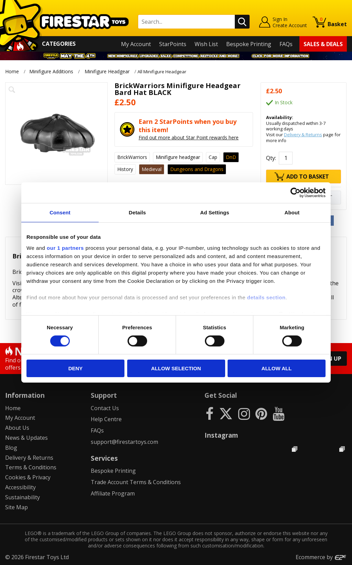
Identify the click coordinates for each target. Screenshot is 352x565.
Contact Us (105, 408)
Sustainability (22, 497)
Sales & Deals (323, 44)
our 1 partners (65, 247)
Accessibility (20, 487)
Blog (11, 447)
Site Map (16, 507)
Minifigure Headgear (107, 71)
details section (266, 297)
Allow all (277, 368)
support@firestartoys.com (124, 442)
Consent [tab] (60, 212)
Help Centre (106, 419)
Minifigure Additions (51, 71)
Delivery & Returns (303, 134)
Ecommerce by (321, 557)
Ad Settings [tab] (214, 212)
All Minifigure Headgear (167, 71)
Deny (75, 368)
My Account (136, 44)
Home (12, 71)
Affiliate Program (113, 493)
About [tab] (292, 212)
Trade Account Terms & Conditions (136, 482)
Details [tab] (137, 212)
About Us (17, 427)
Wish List (206, 44)
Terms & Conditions (30, 467)
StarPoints (172, 44)
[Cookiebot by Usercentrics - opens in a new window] (295, 193)
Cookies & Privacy (28, 477)
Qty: (271, 158)
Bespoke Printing (248, 44)
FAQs (286, 44)
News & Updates (26, 437)
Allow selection (176, 368)
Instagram (221, 435)
